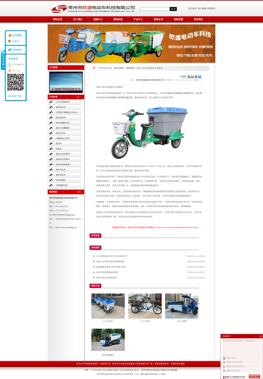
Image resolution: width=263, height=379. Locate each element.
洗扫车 (59, 143)
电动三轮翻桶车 (63, 128)
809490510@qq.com (66, 215)
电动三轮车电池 (174, 93)
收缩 (3, 60)
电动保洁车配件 (63, 159)
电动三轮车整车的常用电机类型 (110, 261)
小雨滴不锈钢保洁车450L (67, 112)
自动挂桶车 (61, 180)
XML (163, 374)
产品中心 (138, 19)
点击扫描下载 (14, 96)
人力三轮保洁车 (63, 102)
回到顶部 (174, 370)
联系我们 (211, 8)
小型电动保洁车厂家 (144, 364)
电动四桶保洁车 (63, 123)
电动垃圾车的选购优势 (106, 277)
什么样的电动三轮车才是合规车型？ (112, 256)
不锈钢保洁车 (62, 185)
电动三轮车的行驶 (120, 97)
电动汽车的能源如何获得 (107, 272)
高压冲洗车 (61, 133)
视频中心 (98, 19)
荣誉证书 (158, 19)
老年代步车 (61, 169)
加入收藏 (202, 8)
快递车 (59, 149)
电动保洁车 (61, 107)
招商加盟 (178, 19)
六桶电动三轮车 (63, 138)
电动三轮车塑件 (63, 154)
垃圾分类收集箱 (63, 164)
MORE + (79, 192)
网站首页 (57, 19)
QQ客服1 (16, 41)
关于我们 (78, 19)
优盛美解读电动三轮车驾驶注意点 (111, 267)
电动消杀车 (61, 117)
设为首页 (192, 8)
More (78, 97)
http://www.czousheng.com (66, 227)
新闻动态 (118, 19)
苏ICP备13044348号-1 (150, 374)
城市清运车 (61, 175)
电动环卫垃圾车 (119, 364)
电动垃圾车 (119, 68)
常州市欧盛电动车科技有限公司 (150, 80)
